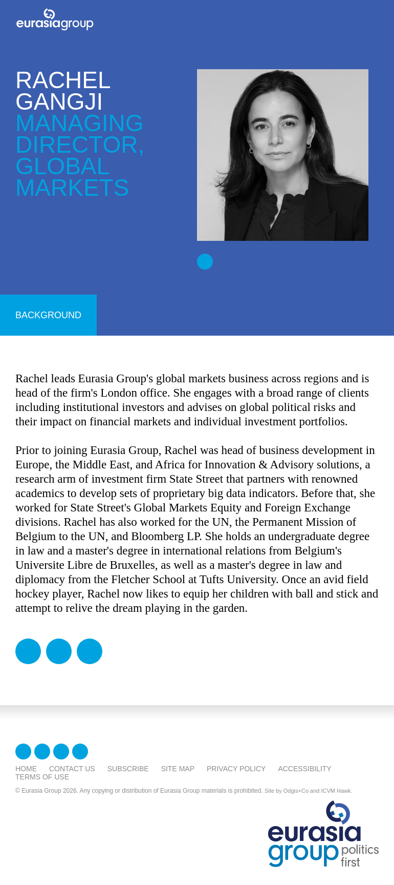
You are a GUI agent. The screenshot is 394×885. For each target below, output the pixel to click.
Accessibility (304, 769)
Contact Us (72, 769)
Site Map (177, 769)
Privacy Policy (236, 769)
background (48, 315)
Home (26, 769)
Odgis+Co (296, 791)
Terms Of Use (42, 777)
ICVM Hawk (336, 791)
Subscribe (128, 769)
